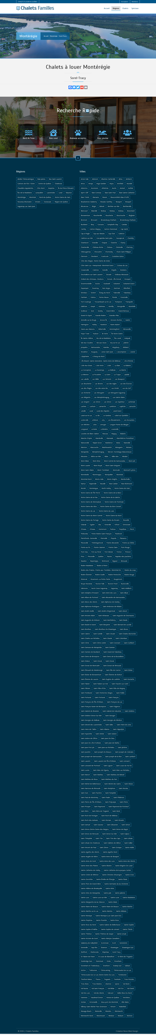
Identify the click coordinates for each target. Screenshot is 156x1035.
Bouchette (109, 217)
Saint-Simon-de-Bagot (120, 830)
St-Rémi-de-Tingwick (125, 958)
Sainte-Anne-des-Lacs (107, 862)
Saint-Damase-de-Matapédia (91, 649)
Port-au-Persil (96, 553)
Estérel (93, 294)
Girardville (131, 307)
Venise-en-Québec (112, 999)
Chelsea (109, 248)
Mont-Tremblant (103, 471)
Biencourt (84, 212)
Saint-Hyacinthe (86, 735)
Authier (130, 189)
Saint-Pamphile (110, 794)
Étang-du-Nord (104, 294)
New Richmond (126, 485)
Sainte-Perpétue (86, 921)
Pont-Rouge (125, 548)
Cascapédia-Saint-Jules (104, 239)
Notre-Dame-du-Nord (113, 517)
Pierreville (104, 539)
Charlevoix (58, 185)
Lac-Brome (99, 385)
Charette (114, 244)
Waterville (98, 1012)
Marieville (127, 444)
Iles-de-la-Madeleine (103, 339)
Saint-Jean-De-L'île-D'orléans (91, 744)
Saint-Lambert (130, 758)
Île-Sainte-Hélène (87, 339)
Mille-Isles (115, 458)
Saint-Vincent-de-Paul (88, 849)
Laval (60, 194)
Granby (100, 312)
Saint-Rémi (85, 812)
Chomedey (109, 253)
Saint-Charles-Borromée (127, 635)
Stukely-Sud (117, 967)
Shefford (84, 953)
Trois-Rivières (97, 985)
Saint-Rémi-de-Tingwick (100, 812)
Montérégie (53, 36)
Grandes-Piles (114, 317)
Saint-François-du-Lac (114, 703)
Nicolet (83, 489)
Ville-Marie (125, 1003)
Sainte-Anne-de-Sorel (88, 862)
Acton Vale (85, 180)
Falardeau (127, 294)
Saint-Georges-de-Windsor (112, 721)
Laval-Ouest (117, 412)
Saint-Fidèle (120, 694)
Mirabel (124, 458)
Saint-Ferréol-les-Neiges (104, 694)
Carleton (121, 235)
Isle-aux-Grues (101, 344)
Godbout (84, 312)
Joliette (126, 344)
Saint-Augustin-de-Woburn (90, 621)
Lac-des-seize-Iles (101, 389)
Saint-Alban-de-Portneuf (89, 599)
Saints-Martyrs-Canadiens (110, 940)
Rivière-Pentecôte (114, 576)
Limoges (103, 426)
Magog (114, 435)
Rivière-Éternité (86, 576)
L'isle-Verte (100, 367)
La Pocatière (96, 376)
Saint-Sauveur (98, 826)
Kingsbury (115, 348)
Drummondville (86, 285)
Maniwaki (109, 439)
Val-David (130, 990)
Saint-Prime (124, 803)
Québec (101, 558)
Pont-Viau (84, 553)
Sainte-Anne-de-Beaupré (110, 858)
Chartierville (85, 248)
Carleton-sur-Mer (87, 239)
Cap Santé (124, 230)
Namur (83, 485)
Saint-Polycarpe (110, 803)
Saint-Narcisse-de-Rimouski (90, 789)
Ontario (37, 203)
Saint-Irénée (100, 735)
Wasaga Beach (86, 1012)
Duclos (97, 285)
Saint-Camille (97, 635)
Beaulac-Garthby (106, 203)
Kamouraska (95, 348)
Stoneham (118, 962)
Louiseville (115, 430)
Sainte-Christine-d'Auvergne (112, 876)
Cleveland (94, 257)
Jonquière (84, 348)
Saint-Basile (123, 621)
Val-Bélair (111, 990)
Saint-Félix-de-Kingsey (117, 689)
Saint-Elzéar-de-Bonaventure (91, 676)
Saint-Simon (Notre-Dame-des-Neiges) (95, 830)
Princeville (91, 558)
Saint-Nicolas (123, 789)
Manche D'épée (86, 439)
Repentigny (94, 562)
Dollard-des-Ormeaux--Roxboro (92, 280)
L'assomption (121, 353)
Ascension (94, 189)
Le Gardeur (107, 417)
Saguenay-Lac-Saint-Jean (26, 207)
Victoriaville (93, 1003)
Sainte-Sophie (129, 926)
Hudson (95, 335)
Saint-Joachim (86, 753)
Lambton (112, 408)
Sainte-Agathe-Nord (110, 853)
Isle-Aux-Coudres (87, 344)
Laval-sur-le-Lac (86, 417)
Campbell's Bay (112, 226)
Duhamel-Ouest (129, 285)
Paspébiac (122, 530)
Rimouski (124, 562)
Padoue (113, 530)
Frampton (118, 303)
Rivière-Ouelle (100, 576)
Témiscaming (105, 971)
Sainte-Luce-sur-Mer (100, 899)
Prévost (128, 553)
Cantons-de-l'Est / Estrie (26, 185)
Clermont (84, 257)
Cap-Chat (111, 235)
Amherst (129, 180)
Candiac (124, 226)
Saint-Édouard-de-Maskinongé (92, 671)
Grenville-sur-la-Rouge (88, 321)
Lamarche (102, 408)
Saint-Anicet (123, 612)
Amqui (90, 185)
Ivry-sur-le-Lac (115, 344)
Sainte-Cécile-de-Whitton (90, 876)
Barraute (96, 198)
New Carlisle (113, 485)
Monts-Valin (99, 480)
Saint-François (114, 699)
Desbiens (123, 271)
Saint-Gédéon (129, 712)
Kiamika (106, 348)
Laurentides (51, 194)
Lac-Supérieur (120, 403)
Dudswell (106, 285)
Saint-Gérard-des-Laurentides (91, 726)
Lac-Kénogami (99, 394)
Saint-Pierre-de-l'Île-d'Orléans (91, 803)
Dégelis (114, 271)
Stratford (106, 967)
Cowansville (85, 271)
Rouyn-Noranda (86, 585)
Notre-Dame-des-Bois (89, 508)
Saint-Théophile (86, 840)
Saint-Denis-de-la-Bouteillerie (113, 658)
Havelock (103, 326)
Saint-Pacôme (97, 794)
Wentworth (119, 1012)
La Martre (122, 371)
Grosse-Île (103, 321)
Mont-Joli (132, 462)
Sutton (83, 971)
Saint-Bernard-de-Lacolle (122, 626)
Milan (106, 458)
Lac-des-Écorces (126, 385)
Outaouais (47, 203)
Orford (117, 526)
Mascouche (94, 448)
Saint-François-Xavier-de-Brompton (93, 708)
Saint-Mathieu (98, 776)
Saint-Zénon (104, 849)
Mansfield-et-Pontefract (125, 439)
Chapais (104, 244)
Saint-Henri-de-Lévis (124, 726)
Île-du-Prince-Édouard (65, 189)
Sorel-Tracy (63, 36)
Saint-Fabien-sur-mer (100, 685)
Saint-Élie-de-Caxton (113, 671)
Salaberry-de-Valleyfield (89, 944)
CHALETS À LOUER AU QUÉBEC (27, 2)
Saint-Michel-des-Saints (112, 785)
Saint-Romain (106, 821)
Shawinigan (114, 949)
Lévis (95, 426)
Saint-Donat (97, 662)
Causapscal (120, 239)
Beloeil (101, 207)
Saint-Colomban (121, 639)
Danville (105, 271)
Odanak (83, 526)
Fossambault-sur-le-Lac (103, 303)
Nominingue (93, 489)
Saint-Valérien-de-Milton (112, 844)
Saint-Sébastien (112, 826)
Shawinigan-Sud (127, 949)
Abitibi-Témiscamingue (25, 180)
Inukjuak (127, 339)
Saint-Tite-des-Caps (113, 840)
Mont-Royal (98, 467)
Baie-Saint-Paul (110, 194)
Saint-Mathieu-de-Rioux (89, 780)
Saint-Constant (115, 644)
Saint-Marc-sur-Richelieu (120, 771)
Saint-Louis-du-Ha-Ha (124, 767)
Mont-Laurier (85, 467)
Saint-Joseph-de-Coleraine (124, 753)
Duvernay (95, 289)
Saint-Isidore (112, 735)
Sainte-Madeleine (129, 899)
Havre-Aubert (115, 326)
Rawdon (84, 562)
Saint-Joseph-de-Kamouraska (91, 758)
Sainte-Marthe (127, 908)
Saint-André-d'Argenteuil (106, 612)
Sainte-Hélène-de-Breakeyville (91, 890)
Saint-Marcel (85, 776)
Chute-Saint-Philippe (123, 253)
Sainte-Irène (110, 890)
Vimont (113, 1008)
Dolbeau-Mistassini (121, 276)
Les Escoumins (129, 421)
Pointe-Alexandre (112, 544)
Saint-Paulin (106, 799)
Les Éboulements (114, 421)
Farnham (84, 298)
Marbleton (109, 444)
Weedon (108, 1012)
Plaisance (123, 539)
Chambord (84, 244)
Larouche (132, 408)
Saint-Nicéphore (109, 789)
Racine (109, 558)
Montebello (85, 476)
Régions (116, 8)
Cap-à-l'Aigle (85, 235)
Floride (114, 298)
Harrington (85, 326)
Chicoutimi (98, 253)
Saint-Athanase (103, 617)
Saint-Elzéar (128, 671)
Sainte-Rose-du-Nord (88, 926)
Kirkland (125, 348)
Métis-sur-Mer (96, 458)
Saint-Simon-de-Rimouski (90, 835)
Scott (114, 944)
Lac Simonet (106, 380)
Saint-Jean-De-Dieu (107, 739)
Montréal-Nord (86, 480)
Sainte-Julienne (120, 894)
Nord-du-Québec (45, 198)
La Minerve (85, 376)
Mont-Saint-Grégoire (112, 467)
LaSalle (83, 412)
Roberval (84, 580)
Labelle (126, 376)
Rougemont (118, 580)
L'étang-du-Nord (98, 358)
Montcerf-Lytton (129, 471)
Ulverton (108, 985)
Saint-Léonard (124, 762)
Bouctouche (121, 217)
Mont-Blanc (85, 462)
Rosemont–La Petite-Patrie (100, 580)
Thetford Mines (86, 980)
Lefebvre (95, 421)
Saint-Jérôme (122, 749)
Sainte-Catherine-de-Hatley (90, 871)
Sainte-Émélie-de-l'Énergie (105, 880)
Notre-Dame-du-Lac (88, 512)
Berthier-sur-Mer (113, 207)
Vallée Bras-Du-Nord (124, 994)
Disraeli (108, 276)
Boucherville (97, 217)
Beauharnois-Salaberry (89, 203)
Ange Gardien (101, 185)
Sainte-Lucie (114, 899)
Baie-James (41, 180)
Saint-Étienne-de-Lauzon (89, 680)
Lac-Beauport (120, 380)
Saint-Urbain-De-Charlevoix (90, 844)
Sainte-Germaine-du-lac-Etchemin (116, 885)
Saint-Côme (85, 644)
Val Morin (126, 985)
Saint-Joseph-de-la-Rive (113, 758)
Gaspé (93, 307)
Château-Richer (98, 248)
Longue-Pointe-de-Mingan (119, 426)
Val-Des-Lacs (85, 994)
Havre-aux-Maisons (88, 330)
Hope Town (85, 335)
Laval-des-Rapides (103, 412)
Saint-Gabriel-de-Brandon (90, 712)
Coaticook (104, 257)
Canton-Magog (95, 230)
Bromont (84, 221)
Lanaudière (39, 194)
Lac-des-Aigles (111, 385)
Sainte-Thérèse (86, 935)
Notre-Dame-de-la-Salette (110, 498)
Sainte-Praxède (101, 921)
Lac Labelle (85, 380)
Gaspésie (51, 189)
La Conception (86, 371)
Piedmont (118, 535)
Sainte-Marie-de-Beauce (89, 908)
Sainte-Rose (114, 921)
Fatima (93, 298)
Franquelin (129, 303)
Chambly (131, 239)
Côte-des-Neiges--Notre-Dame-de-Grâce (95, 262)
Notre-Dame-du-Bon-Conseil (110, 508)
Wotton (129, 1017)
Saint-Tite (99, 840)
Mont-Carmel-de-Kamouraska (114, 462)
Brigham (132, 217)
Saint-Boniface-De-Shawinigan (105, 630)
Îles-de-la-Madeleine (24, 194)
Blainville (94, 212)
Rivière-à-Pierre (102, 567)
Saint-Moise (128, 785)
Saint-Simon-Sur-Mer (109, 835)
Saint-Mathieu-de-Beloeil (115, 776)
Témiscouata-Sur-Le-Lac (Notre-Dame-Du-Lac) (98, 976)
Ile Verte (105, 335)
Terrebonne (122, 976)
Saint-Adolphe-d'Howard (89, 594)
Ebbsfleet (127, 289)
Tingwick (107, 980)
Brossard (94, 221)
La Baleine (127, 367)
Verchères (126, 999)
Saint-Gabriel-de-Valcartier (111, 712)
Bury (92, 226)
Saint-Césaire (110, 635)
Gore (92, 312)
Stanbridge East (86, 962)
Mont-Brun (96, 462)
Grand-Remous (123, 312)
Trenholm (117, 980)
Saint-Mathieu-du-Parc (109, 780)
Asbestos (84, 189)
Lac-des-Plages (86, 389)
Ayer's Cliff (84, 194)
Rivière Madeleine (87, 567)
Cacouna (101, 226)
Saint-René (116, 812)
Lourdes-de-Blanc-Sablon (90, 435)
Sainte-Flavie (122, 880)
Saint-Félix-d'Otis (100, 689)
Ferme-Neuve (104, 298)
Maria (118, 444)
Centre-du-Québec (44, 185)
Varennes (84, 999)
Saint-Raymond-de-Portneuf (118, 808)
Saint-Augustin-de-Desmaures (123, 617)
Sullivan (127, 967)
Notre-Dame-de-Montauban (91, 503)
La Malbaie (112, 371)
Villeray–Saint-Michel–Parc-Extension (94, 1008)
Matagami (119, 448)
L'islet (109, 367)
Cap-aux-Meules (99, 235)
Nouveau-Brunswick (24, 203)
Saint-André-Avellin (87, 612)
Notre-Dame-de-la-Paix (89, 498)
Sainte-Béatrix (107, 867)
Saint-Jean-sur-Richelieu (106, 749)
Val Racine (84, 990)
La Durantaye (99, 371)
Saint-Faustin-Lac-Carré (120, 685)
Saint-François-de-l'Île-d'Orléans (92, 703)
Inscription (124, 2)
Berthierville (127, 207)
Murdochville (125, 480)
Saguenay (114, 589)
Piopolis (113, 539)
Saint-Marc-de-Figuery (101, 771)
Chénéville (119, 248)
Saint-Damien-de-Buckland (90, 653)
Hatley (94, 326)
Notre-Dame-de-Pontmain (114, 503)
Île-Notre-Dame (117, 335)
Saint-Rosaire (119, 821)
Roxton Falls (100, 585)
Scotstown (105, 944)
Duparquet (85, 289)
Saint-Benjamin (104, 626)
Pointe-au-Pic (85, 548)
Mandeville (99, 439)
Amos (83, 185)
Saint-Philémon (118, 799)
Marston (84, 448)
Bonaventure (85, 217)
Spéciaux (134, 8)
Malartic (123, 435)
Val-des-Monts (99, 994)
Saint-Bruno (124, 630)
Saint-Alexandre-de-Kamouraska (113, 599)
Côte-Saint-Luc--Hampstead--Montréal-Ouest (97, 267)
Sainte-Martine (107, 912)
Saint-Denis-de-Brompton (90, 658)
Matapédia (85, 453)
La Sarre (107, 376)
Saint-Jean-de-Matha (112, 744)
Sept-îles (94, 949)
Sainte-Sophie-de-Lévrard (110, 930)
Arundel (129, 185)
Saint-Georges (110, 717)
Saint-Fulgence (115, 708)
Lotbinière (104, 430)
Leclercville (84, 421)
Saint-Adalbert (126, 589)
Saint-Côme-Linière (99, 644)
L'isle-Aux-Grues (86, 367)
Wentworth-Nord (87, 1017)
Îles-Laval (117, 339)
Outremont (103, 530)
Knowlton (84, 353)
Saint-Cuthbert (129, 644)
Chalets (125, 8)
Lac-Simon (96, 403)
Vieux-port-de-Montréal (109, 1003)
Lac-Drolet (115, 389)
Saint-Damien (110, 649)
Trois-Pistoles (129, 980)
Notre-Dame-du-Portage (90, 521)
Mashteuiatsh (107, 448)
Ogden (92, 526)
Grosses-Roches (116, 321)
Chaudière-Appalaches (25, 189)
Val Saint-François (98, 990)
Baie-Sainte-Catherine (127, 194)
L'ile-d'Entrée (128, 362)
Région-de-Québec (61, 203)
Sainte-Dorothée (87, 880)
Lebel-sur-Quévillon (121, 417)
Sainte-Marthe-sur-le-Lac (89, 912)
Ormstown (126, 526)
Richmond (105, 562)
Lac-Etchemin (85, 394)
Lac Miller (95, 380)
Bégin (94, 207)
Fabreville (116, 294)
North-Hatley (106, 489)
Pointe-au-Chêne (128, 544)
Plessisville (84, 544)
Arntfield (120, 185)
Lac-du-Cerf (126, 389)
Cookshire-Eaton (118, 257)
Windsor (111, 1017)
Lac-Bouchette (86, 385)
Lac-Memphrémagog (101, 398)
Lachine (83, 408)
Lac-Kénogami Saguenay (116, 394)
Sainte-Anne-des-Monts (126, 862)
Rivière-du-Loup (130, 571)
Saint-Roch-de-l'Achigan (89, 817)
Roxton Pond (112, 585)
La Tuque (117, 376)
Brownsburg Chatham (108, 221)
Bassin (104, 198)
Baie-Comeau (96, 194)
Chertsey (129, 248)
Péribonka (84, 535)
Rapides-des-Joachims (123, 558)
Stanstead (99, 962)
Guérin (127, 321)
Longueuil (84, 430)
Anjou (112, 185)
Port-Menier (109, 553)
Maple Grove (97, 444)
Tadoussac (93, 971)
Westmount (101, 1017)
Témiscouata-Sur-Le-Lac (122, 971)
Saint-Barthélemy (109, 621)
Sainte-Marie (112, 903)
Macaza (105, 435)
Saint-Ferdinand (86, 694)
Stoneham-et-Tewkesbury (90, 967)
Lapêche (122, 408)
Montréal (32, 198)
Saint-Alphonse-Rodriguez (90, 608)
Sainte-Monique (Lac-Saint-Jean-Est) (108, 917)
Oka (99, 526)
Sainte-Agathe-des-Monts (90, 853)
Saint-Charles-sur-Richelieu (90, 639)
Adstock (95, 180)
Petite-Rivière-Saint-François (101, 535)
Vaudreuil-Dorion (97, 999)
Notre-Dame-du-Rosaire (110, 521)
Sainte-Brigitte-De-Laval (123, 867)
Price (82, 558)
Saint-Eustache (129, 680)
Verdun (83, 1003)
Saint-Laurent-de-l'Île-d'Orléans (105, 762)
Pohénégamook (97, 544)
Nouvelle (126, 521)
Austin (114, 189)
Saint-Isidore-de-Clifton (89, 739)
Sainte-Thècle (127, 930)
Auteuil (122, 189)
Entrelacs (84, 294)
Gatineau (102, 307)
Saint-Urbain (128, 840)
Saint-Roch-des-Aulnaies (89, 821)
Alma (120, 180)
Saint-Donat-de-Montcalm (90, 667)
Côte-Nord (41, 189)
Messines (84, 458)
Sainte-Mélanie (121, 912)
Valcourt (111, 994)
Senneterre (123, 944)
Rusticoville (125, 585)
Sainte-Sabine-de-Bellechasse (109, 926)
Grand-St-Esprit (86, 317)
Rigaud (114, 562)
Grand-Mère (110, 312)
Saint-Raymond (99, 808)
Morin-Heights (112, 480)
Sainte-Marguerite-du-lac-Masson (93, 903)
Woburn (120, 1017)
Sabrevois (84, 589)
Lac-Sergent (85, 403)
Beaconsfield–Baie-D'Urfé (119, 198)
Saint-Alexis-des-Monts (89, 603)
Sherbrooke (94, 953)
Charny (122, 244)
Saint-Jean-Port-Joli (87, 749)
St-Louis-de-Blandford (106, 958)
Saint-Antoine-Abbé (88, 617)
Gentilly (111, 307)
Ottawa (83, 530)
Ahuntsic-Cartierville (108, 180)
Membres (135, 2)
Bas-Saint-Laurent (55, 180)
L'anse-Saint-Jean (107, 353)
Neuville (103, 485)
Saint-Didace (85, 662)
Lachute (92, 408)
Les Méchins (85, 426)
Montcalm (116, 471)
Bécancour (84, 207)
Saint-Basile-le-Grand (88, 626)
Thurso (98, 980)
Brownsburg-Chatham (128, 221)
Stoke (109, 962)
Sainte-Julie (107, 894)
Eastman (117, 289)
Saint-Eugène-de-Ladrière (111, 680)
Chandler (95, 244)
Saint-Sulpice (124, 835)
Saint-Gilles (109, 726)
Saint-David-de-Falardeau (112, 653)
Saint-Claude (107, 639)
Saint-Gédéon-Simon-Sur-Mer (91, 717)
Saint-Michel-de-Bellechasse (91, 785)
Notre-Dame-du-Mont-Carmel (91, 517)
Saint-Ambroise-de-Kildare (112, 608)
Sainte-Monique (86, 917)
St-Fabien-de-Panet (88, 958)
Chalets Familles (32, 1032)
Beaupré (119, 203)
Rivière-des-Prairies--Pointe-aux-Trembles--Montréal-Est (101, 571)
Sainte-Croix (129, 876)
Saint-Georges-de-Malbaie (90, 721)
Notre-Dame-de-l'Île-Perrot (90, 494)
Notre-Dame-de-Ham (62, 198)
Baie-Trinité (85, 198)
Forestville (124, 298)
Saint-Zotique (117, 849)
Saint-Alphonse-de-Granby (110, 603)
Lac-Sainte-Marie (119, 398)
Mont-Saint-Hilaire (87, 471)
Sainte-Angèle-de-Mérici (89, 858)
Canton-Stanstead (110, 230)
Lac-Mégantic (86, 398)
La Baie (117, 367)
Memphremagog (98, 453)
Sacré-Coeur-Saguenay (99, 589)
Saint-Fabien (85, 685)
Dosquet (127, 280)
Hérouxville (127, 330)
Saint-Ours (84, 794)
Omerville (107, 526)
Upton (117, 985)
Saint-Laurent (85, 762)
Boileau (103, 212)
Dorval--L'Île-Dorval (114, 280)
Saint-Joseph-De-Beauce (102, 753)
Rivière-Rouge (129, 576)
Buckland (84, 226)
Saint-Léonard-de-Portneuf (90, 767)
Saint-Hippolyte (118, 730)
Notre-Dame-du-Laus (106, 512)
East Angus (106, 289)
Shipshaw (105, 953)
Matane (129, 448)
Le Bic (97, 417)
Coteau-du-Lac (122, 267)
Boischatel (131, 212)
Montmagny (97, 476)
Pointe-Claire (113, 548)
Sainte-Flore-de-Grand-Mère (91, 885)
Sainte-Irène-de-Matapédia (90, 894)
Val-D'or (121, 990)
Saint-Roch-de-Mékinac (109, 817)
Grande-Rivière (100, 317)
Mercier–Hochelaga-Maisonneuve (120, 453)
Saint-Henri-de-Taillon (88, 730)
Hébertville (102, 330)
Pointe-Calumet (99, 548)
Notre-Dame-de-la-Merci (112, 494)
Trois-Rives (85, 985)
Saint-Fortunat (86, 699)
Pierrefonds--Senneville (89, 539)
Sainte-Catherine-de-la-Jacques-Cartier (117, 871)
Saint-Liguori (108, 767)
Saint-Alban (124, 594)
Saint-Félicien (85, 689)
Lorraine (94, 430)
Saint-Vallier (128, 844)
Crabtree (96, 271)
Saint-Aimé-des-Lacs (109, 594)
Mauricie (69, 194)
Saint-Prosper (86, 808)
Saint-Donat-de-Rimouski (112, 667)
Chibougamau (86, 253)
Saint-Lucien (85, 771)
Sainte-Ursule (121, 935)
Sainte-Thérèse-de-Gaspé (104, 935)
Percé (132, 530)
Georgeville (121, 307)
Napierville (93, 485)
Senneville (84, 949)
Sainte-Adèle (129, 849)
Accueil (107, 8)
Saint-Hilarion (104, 730)
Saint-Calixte (85, 635)
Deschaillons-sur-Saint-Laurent (92, 276)
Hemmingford (114, 330)
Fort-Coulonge (86, 303)
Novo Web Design (130, 1032)
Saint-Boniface (86, 630)
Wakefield (122, 1008)
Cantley (83, 230)
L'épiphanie (85, 358)
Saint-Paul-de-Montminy (89, 799)
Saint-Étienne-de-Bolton (113, 676)
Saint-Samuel (85, 826)
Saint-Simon (125, 826)
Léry (103, 421)
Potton (119, 553)
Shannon (104, 949)
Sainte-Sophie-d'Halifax (89, 930)
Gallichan (84, 307)
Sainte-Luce (85, 899)
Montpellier (109, 476)
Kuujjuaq (94, 353)
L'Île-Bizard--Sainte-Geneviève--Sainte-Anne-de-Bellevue (101, 362)
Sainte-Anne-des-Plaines (89, 867)
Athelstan (105, 189)
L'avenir (132, 353)
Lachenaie (131, 403)
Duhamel (116, 285)
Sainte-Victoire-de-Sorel (89, 940)
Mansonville (85, 444)
